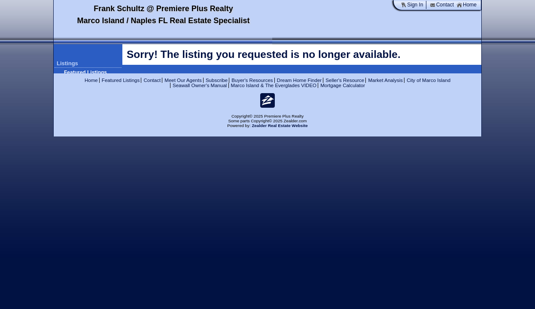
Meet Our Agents (182, 80)
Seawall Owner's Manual (200, 85)
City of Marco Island (428, 80)
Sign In (412, 5)
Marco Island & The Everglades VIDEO (273, 85)
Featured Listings (85, 73)
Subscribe (217, 80)
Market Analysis (385, 80)
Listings (67, 63)
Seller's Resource (344, 80)
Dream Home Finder (299, 80)
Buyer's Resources (252, 80)
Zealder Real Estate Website (279, 125)
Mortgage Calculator (342, 85)
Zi (267, 100)
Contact (442, 5)
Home (466, 5)
